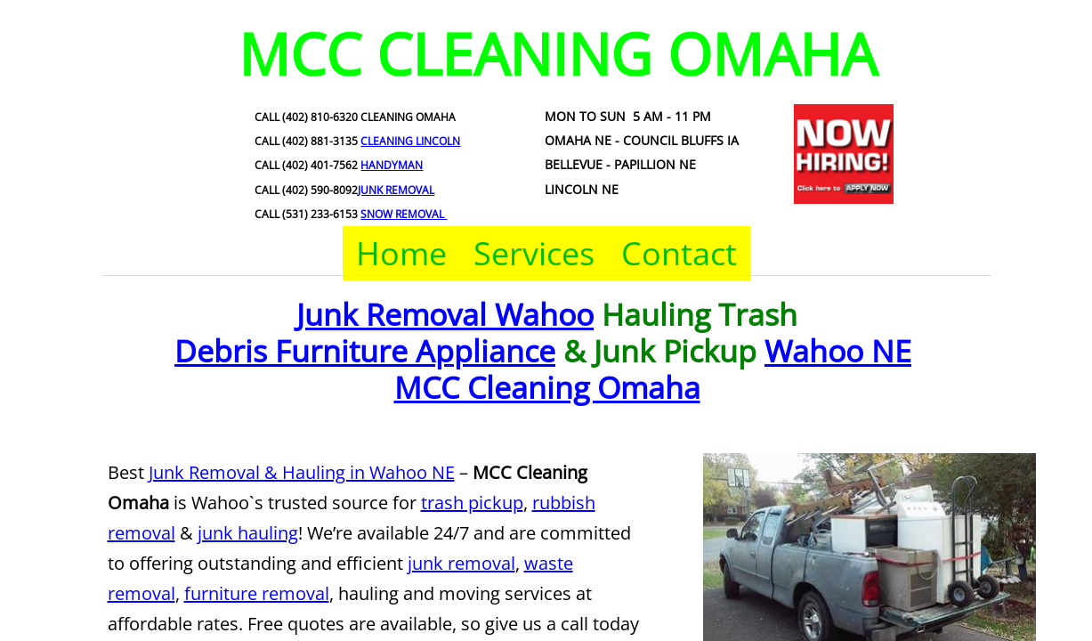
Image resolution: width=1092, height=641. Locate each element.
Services (534, 253)
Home (401, 253)
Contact (679, 253)
